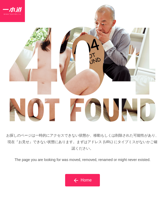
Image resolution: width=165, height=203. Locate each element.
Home (82, 180)
